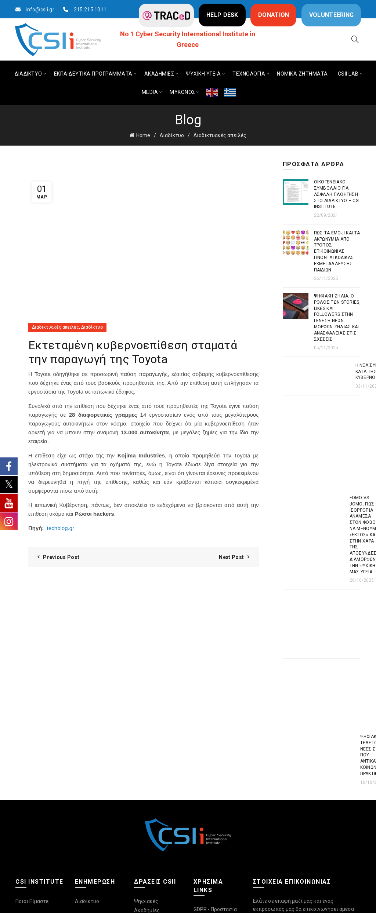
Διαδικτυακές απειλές (220, 135)
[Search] (355, 39)
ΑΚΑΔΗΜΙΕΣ (159, 74)
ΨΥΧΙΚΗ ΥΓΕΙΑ (203, 74)
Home (143, 135)
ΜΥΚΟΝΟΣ (182, 92)
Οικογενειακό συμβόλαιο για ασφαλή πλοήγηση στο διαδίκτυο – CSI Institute (337, 194)
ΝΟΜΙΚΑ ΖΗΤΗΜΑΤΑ (302, 74)
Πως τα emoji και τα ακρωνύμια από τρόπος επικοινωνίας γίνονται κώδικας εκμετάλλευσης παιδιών (337, 251)
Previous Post (61, 557)
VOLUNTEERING (331, 14)
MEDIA (150, 92)
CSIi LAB (348, 74)
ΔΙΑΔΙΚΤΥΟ (28, 74)
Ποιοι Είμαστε (31, 901)
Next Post (231, 557)
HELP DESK (222, 14)
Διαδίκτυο (172, 135)
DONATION (273, 14)
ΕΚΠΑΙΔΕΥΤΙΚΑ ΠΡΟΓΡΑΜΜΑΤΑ (93, 74)
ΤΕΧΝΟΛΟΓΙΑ (248, 74)
